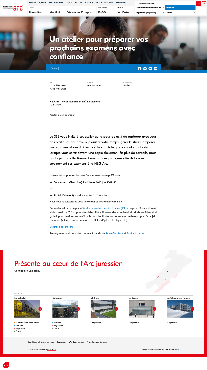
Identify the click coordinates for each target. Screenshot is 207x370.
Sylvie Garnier (113, 242)
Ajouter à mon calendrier (62, 124)
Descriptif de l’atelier (61, 236)
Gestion (19, 334)
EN (204, 3)
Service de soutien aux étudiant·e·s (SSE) (104, 217)
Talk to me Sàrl (171, 358)
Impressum (61, 351)
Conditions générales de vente (41, 351)
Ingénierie (20, 337)
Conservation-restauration (27, 331)
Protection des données (97, 351)
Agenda (30, 24)
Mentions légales (76, 351)
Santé (18, 340)
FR (199, 3)
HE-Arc (19, 24)
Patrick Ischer (134, 242)
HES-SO (50, 358)
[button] (37, 12)
